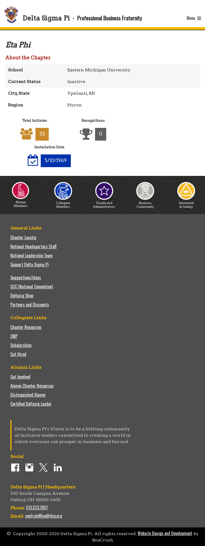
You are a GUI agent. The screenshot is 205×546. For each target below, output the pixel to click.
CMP (14, 336)
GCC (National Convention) (31, 286)
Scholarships (21, 345)
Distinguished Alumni (28, 395)
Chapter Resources (26, 327)
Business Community (145, 203)
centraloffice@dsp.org (43, 516)
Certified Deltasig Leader (31, 404)
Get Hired (18, 354)
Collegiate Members (63, 203)
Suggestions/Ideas (25, 277)
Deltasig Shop (21, 295)
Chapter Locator (23, 237)
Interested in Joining (186, 203)
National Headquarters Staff (33, 246)
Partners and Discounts (29, 304)
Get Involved (20, 377)
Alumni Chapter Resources (32, 386)
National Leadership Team (31, 255)
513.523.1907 (37, 507)
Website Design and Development (165, 533)
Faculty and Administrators (104, 203)
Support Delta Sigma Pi (29, 264)
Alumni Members (20, 202)
